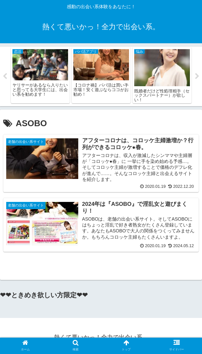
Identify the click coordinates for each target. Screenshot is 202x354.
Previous (5, 76)
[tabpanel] (40, 75)
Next (197, 76)
